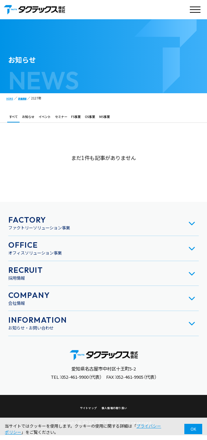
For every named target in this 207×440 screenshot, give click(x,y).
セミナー (83, 119)
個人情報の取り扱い (117, 412)
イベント (60, 119)
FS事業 (104, 119)
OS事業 (124, 119)
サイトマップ (83, 412)
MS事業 (145, 119)
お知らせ (37, 119)
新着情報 (27, 98)
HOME (11, 98)
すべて (16, 119)
